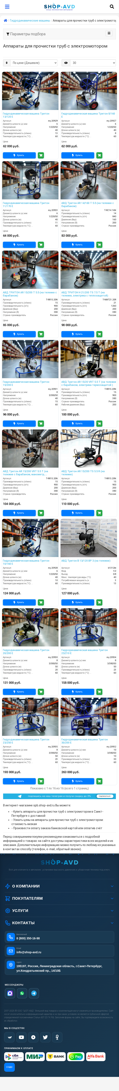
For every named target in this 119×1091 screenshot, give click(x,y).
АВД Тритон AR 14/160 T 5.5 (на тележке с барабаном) (87, 204)
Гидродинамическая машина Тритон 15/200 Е (26, 383)
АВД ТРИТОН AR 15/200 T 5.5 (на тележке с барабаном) (30, 294)
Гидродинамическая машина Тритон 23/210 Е (84, 652)
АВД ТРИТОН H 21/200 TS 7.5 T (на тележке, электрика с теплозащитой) (84, 294)
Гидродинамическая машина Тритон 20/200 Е (26, 652)
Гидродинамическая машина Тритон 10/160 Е (26, 562)
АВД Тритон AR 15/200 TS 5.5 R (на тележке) (83, 473)
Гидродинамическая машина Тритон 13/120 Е (26, 115)
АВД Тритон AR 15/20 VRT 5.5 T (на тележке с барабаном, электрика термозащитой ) (88, 383)
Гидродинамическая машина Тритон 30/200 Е (84, 741)
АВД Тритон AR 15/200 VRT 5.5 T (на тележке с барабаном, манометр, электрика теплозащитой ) (25, 473)
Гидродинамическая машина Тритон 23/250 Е (26, 741)
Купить (19, 155)
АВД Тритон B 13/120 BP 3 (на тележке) (85, 560)
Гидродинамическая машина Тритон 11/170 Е (26, 204)
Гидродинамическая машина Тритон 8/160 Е (88, 115)
